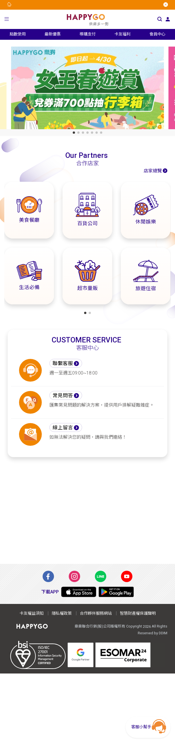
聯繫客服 (63, 363)
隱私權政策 (62, 613)
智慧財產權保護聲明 (138, 613)
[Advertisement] (87, 510)
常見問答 (63, 395)
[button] (6, 19)
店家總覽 (153, 170)
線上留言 (63, 427)
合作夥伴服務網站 (96, 613)
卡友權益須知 (31, 613)
